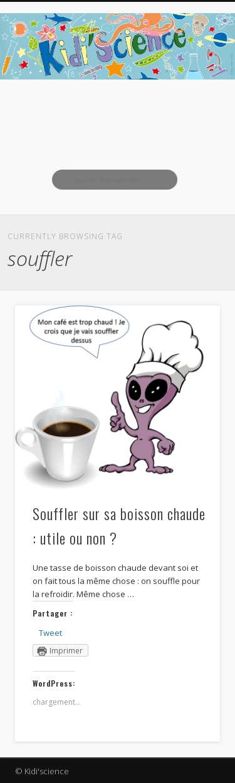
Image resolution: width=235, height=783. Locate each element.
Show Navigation (189, 112)
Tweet (50, 632)
